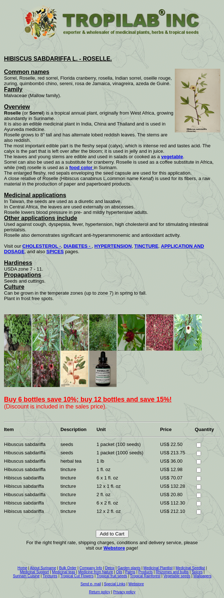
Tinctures (50, 576)
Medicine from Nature (95, 572)
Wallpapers (202, 576)
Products (145, 572)
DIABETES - (78, 246)
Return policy (99, 592)
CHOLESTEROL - (41, 246)
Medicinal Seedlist (190, 568)
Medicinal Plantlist (158, 568)
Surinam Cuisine (26, 576)
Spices (197, 572)
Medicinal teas (63, 572)
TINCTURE (146, 246)
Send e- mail (90, 584)
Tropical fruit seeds (112, 576)
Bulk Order (67, 568)
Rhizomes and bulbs (172, 572)
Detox (110, 568)
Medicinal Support (34, 572)
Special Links (114, 584)
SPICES (55, 251)
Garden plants (129, 568)
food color (81, 167)
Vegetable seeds (177, 576)
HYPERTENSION (113, 246)
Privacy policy (124, 592)
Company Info (90, 568)
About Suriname (43, 568)
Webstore (114, 548)
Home (22, 568)
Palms (130, 572)
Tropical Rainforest (145, 576)
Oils (119, 572)
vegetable (172, 156)
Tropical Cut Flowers (77, 576)
